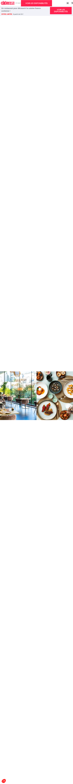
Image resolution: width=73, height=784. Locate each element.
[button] (3, 408)
